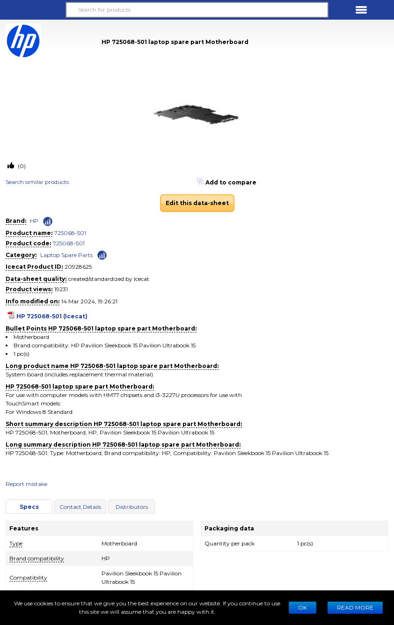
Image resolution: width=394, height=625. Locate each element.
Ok (302, 607)
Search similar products (37, 181)
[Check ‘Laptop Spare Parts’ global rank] (102, 254)
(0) (21, 165)
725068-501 (70, 232)
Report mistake (26, 483)
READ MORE (355, 607)
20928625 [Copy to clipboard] (78, 266)
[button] (33, 10)
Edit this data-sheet (197, 202)
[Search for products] (197, 10)
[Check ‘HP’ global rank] (47, 221)
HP (34, 220)
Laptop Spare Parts (66, 254)
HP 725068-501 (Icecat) (52, 316)
